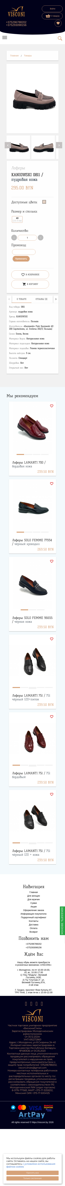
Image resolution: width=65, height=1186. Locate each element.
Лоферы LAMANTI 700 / (29, 464)
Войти (52, 9)
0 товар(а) (53, 16)
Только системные (32, 1178)
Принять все (32, 1173)
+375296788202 (16, 22)
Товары (28, 55)
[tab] (21, 299)
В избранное (30, 275)
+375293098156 (16, 25)
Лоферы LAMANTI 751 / (31, 697)
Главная (14, 55)
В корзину (30, 284)
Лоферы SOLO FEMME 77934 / (32, 542)
